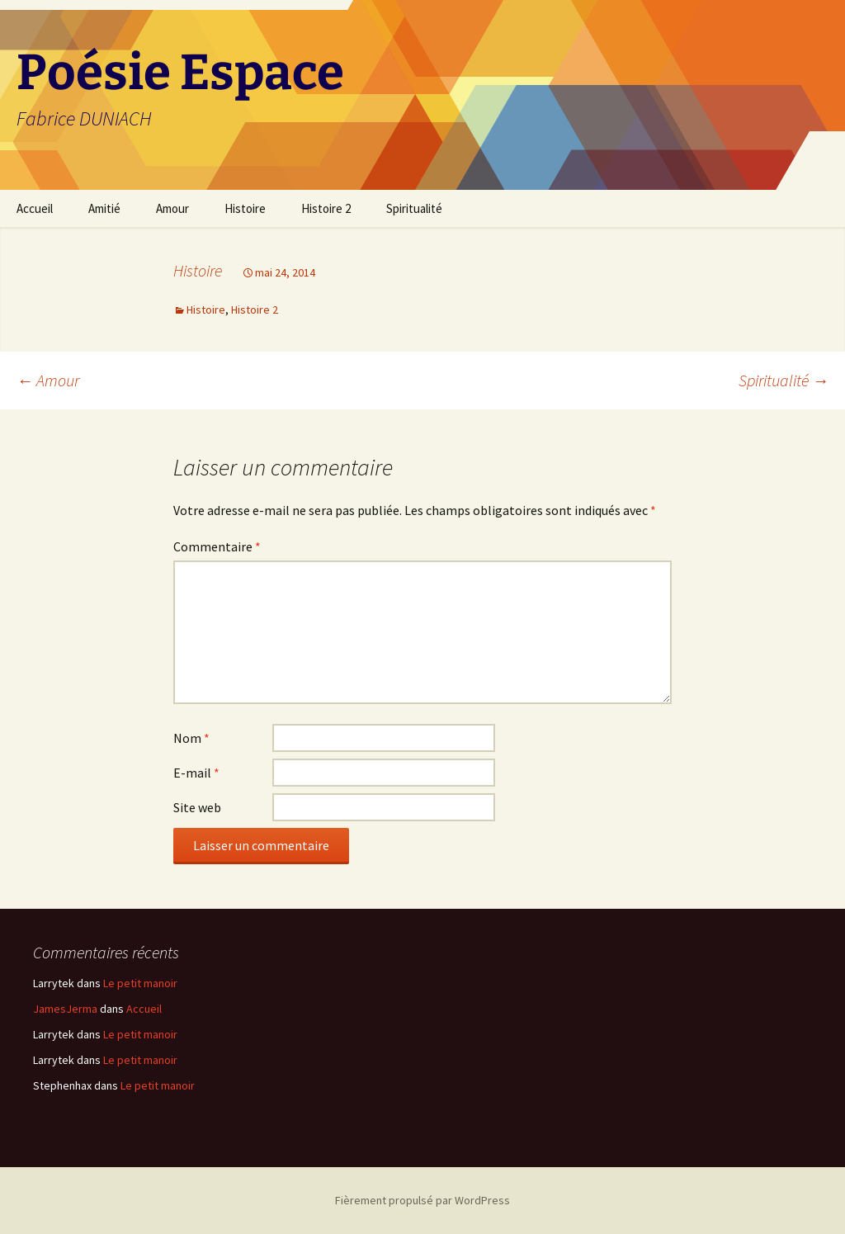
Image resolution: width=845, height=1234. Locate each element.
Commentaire (217, 546)
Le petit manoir (140, 983)
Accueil (35, 208)
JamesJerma (65, 1008)
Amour (172, 208)
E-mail (196, 772)
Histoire (245, 208)
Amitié (104, 208)
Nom (191, 738)
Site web (197, 807)
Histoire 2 (326, 208)
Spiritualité (414, 208)
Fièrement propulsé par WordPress (422, 1200)
